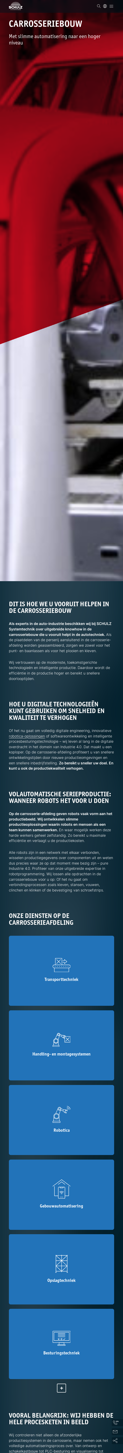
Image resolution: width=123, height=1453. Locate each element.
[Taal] (105, 6)
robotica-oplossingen (27, 736)
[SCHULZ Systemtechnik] (15, 6)
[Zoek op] (99, 6)
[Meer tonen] (61, 1388)
